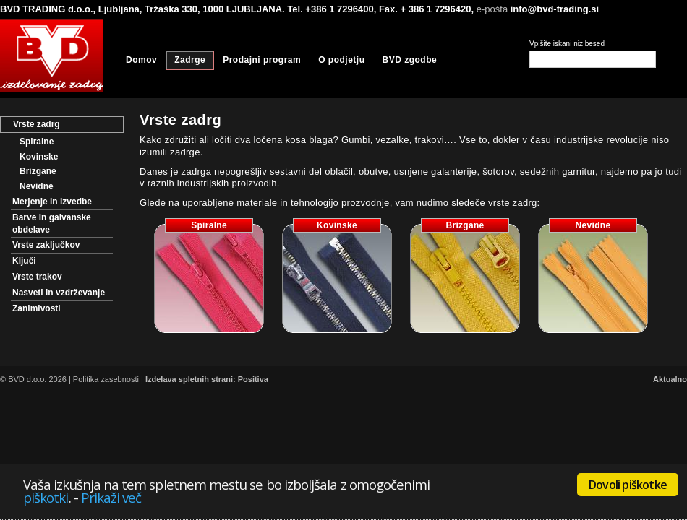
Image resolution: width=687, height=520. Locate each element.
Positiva (253, 379)
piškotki (46, 497)
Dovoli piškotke (628, 485)
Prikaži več (111, 497)
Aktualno (670, 379)
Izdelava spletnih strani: (190, 379)
